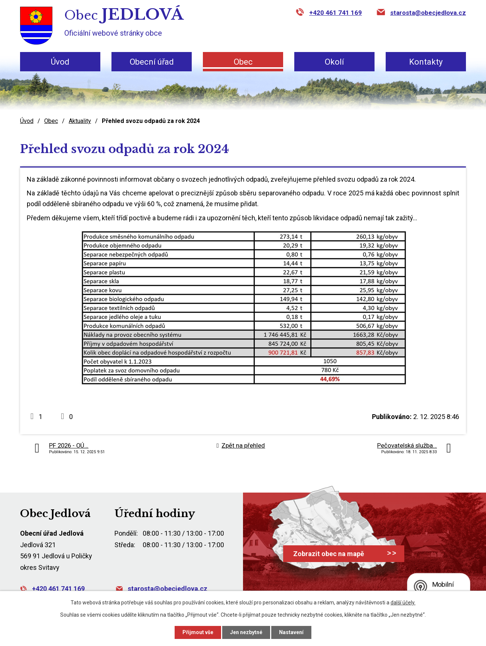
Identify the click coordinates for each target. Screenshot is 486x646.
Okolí (334, 61)
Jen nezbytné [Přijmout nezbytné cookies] (246, 632)
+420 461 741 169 (335, 12)
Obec (243, 61)
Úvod (60, 61)
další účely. (403, 603)
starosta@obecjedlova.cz (428, 12)
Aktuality (80, 120)
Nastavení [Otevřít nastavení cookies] (291, 632)
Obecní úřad (152, 61)
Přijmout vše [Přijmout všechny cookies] (197, 632)
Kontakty (426, 61)
